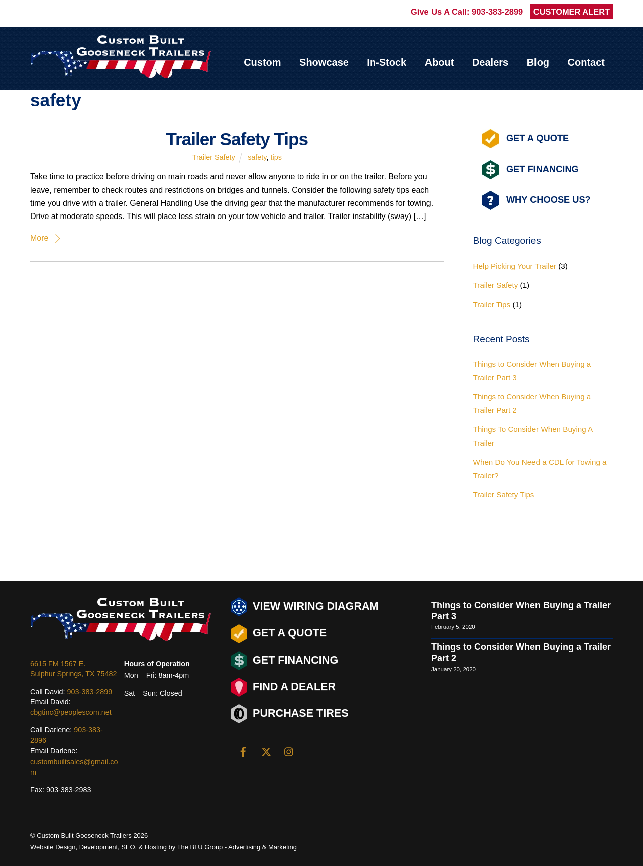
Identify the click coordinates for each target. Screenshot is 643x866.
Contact (586, 62)
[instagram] (289, 751)
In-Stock (386, 62)
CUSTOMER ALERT (571, 11)
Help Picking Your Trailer (514, 266)
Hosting (156, 847)
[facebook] (243, 751)
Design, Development (86, 847)
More (39, 238)
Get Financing (530, 169)
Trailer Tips (492, 304)
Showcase (324, 62)
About (439, 62)
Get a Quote (279, 633)
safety (257, 157)
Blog (538, 62)
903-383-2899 (497, 11)
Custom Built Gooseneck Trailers (84, 835)
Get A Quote (525, 138)
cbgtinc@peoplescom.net (71, 712)
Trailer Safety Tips (237, 139)
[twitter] (266, 751)
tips (275, 157)
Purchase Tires (290, 713)
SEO (128, 847)
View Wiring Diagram (305, 606)
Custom (262, 62)
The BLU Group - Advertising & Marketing (237, 847)
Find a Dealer (283, 687)
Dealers (490, 62)
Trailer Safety (213, 157)
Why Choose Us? (536, 200)
